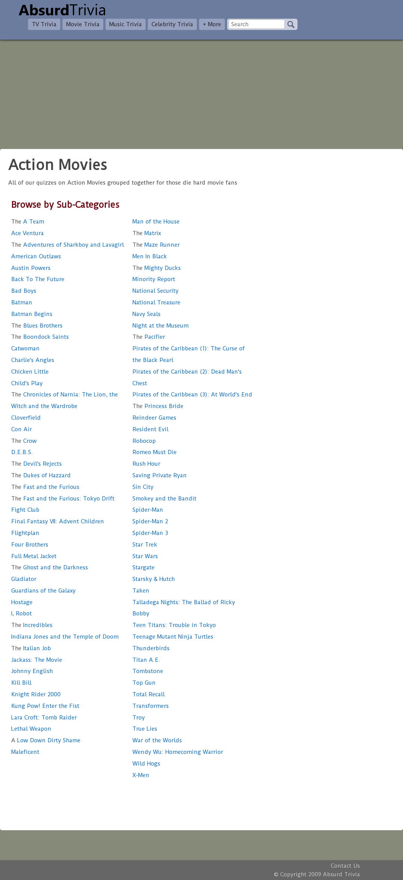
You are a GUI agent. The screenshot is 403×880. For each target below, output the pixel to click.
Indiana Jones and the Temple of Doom (65, 636)
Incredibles (31, 625)
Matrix (146, 233)
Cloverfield (26, 417)
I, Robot (21, 613)
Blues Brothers (36, 325)
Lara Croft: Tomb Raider (44, 717)
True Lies (144, 728)
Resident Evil (150, 429)
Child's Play (27, 383)
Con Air (21, 429)
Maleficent (25, 752)
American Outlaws (36, 256)
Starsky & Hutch (153, 579)
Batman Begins (31, 314)
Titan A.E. (146, 660)
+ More (212, 24)
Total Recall (148, 694)
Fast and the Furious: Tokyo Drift (63, 498)
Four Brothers (29, 544)
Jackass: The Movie (36, 660)
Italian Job (31, 648)
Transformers (150, 706)
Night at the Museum (160, 325)
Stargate (143, 567)
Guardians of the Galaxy (43, 590)
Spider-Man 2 (150, 521)
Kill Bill (21, 682)
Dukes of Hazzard (41, 475)
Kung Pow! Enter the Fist (45, 706)
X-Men (140, 775)
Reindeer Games (154, 417)
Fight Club (25, 509)
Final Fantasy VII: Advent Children (57, 521)
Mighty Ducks (156, 268)
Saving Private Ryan (159, 475)
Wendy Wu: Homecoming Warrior (177, 752)
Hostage (22, 602)
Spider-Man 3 (150, 533)
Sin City (142, 487)
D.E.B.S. (22, 452)
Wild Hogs (146, 763)
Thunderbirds (151, 648)
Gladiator (23, 579)
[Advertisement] (201, 92)
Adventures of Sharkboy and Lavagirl (67, 244)
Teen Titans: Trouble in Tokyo (174, 625)
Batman (21, 302)
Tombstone (147, 671)
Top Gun (144, 682)
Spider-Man (147, 509)
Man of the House (156, 221)
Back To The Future (37, 279)
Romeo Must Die (154, 452)
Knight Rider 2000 (36, 694)
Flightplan (25, 533)
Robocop (144, 441)
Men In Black (149, 256)
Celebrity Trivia (172, 24)
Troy (138, 717)
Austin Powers (31, 268)
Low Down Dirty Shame (45, 740)
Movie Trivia (83, 24)
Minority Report (153, 279)
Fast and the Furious (45, 487)
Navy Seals (146, 314)
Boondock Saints (40, 337)
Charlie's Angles (32, 360)
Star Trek (144, 544)
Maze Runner (156, 244)
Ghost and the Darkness (49, 567)
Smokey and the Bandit (164, 498)
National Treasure (156, 302)
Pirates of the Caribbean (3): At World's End (192, 394)
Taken (140, 590)
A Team (27, 221)
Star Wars (145, 556)
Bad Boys (23, 290)
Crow (24, 441)
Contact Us (345, 865)
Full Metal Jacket (34, 556)
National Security (155, 290)
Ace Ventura (27, 233)
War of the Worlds (157, 740)
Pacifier (148, 337)
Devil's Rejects (36, 463)
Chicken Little (30, 371)
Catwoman (25, 348)
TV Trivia (44, 24)
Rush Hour (146, 463)
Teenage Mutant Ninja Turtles (172, 636)
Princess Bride (157, 406)
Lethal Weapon (31, 728)
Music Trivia (125, 24)
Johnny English (32, 671)
